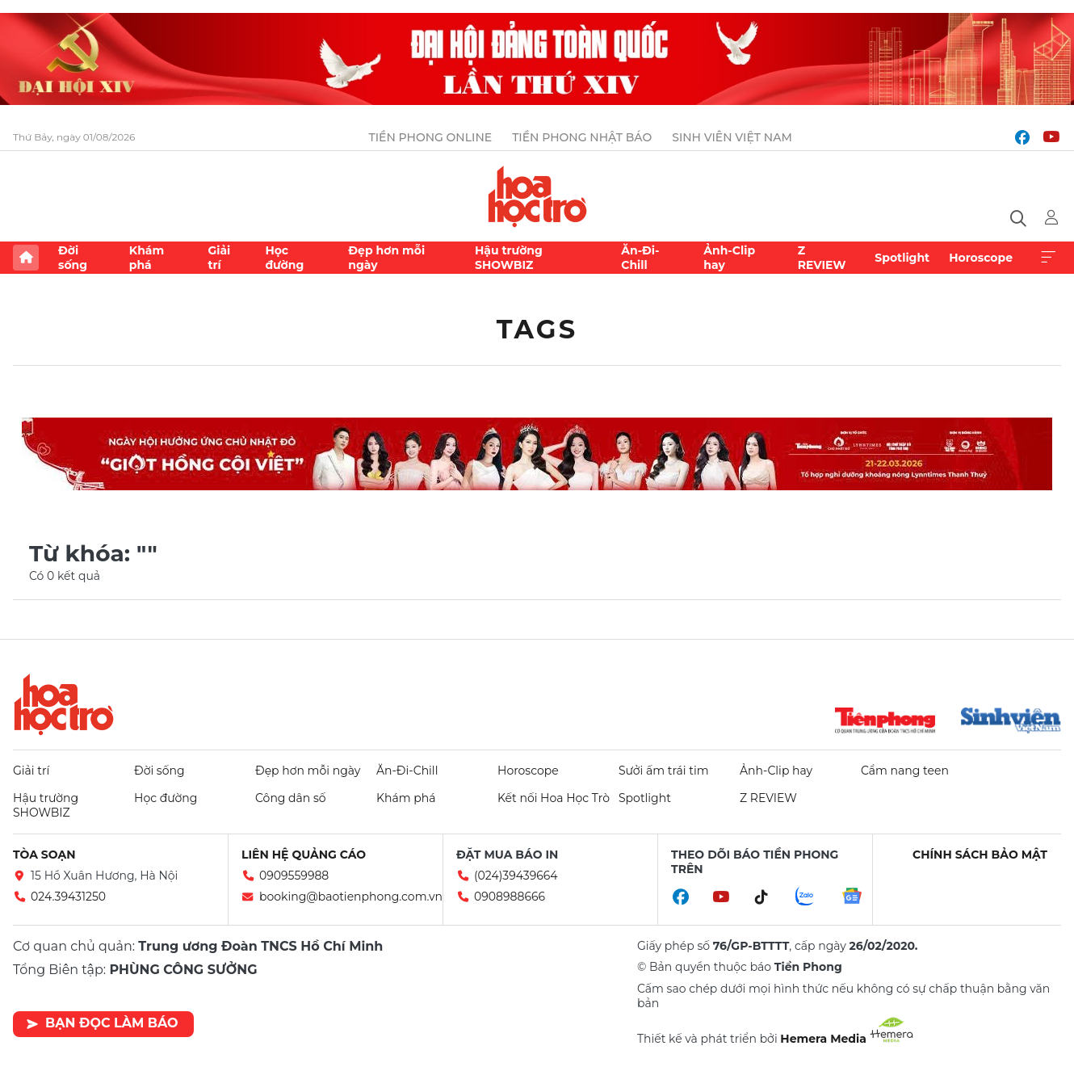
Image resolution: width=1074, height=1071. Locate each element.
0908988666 (509, 896)
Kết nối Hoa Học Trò (553, 798)
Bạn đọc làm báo (102, 1023)
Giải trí (219, 257)
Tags (537, 329)
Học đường (284, 257)
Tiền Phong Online (431, 137)
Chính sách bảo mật (979, 854)
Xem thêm (1048, 258)
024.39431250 (68, 896)
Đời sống (72, 257)
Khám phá (146, 257)
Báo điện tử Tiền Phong (537, 196)
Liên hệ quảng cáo (303, 854)
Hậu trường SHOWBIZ (509, 257)
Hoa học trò (64, 704)
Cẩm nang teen (905, 770)
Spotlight (902, 257)
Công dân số (290, 798)
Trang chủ (26, 258)
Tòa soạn (44, 854)
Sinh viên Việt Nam (732, 137)
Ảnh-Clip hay (729, 257)
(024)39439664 (516, 875)
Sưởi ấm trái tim (664, 770)
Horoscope (981, 257)
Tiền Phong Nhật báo (582, 137)
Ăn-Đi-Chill (640, 257)
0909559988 (294, 875)
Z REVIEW (822, 257)
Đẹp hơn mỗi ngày (386, 257)
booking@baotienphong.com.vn (351, 896)
